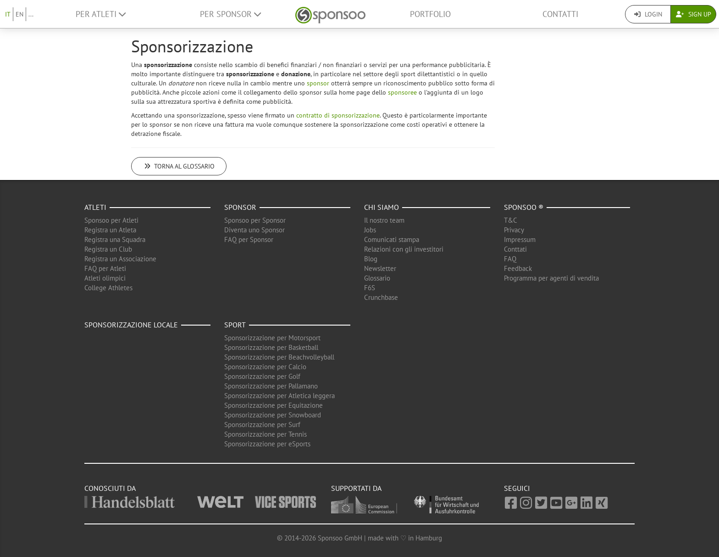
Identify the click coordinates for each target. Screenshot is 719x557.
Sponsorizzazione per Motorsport (272, 337)
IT (8, 14)
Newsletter (380, 268)
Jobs (370, 229)
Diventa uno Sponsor (254, 229)
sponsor (318, 83)
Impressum (520, 239)
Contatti (560, 14)
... (30, 14)
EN (19, 14)
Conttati (515, 249)
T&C (510, 220)
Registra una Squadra (114, 239)
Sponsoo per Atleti (111, 220)
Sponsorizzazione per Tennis (265, 434)
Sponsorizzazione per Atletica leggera (279, 395)
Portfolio (430, 14)
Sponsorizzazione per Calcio (265, 366)
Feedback (518, 268)
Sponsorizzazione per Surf (262, 424)
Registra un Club (108, 249)
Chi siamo (381, 207)
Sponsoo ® (523, 207)
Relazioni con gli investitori (403, 249)
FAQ (510, 258)
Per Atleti (101, 14)
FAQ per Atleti (105, 268)
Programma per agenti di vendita (551, 278)
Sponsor (240, 207)
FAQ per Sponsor (248, 239)
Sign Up (693, 14)
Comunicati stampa (391, 239)
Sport (235, 324)
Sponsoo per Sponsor (255, 220)
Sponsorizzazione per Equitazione (273, 405)
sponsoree (402, 92)
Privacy (514, 229)
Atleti (95, 207)
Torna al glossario (179, 166)
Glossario (377, 278)
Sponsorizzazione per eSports (267, 443)
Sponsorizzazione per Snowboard (272, 415)
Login (648, 14)
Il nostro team (384, 220)
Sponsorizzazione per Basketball (271, 347)
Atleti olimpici (105, 278)
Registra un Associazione (120, 258)
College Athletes (108, 287)
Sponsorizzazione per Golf (262, 376)
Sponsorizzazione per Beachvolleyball (279, 357)
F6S (369, 287)
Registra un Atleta (110, 229)
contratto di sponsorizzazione (338, 115)
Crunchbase (381, 297)
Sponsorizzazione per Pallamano (271, 386)
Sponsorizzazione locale (131, 324)
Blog (370, 258)
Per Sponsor (230, 14)
